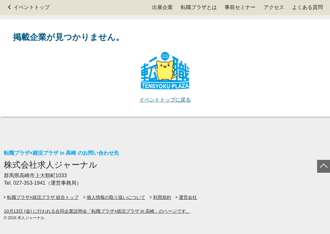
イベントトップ (32, 7)
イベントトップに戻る (165, 99)
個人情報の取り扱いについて (116, 197)
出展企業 (162, 7)
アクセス (274, 7)
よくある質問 (307, 7)
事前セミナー (240, 7)
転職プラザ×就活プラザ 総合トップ (43, 197)
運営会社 (188, 197)
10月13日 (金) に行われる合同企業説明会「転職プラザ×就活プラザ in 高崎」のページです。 (97, 211)
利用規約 (162, 197)
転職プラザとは (199, 7)
